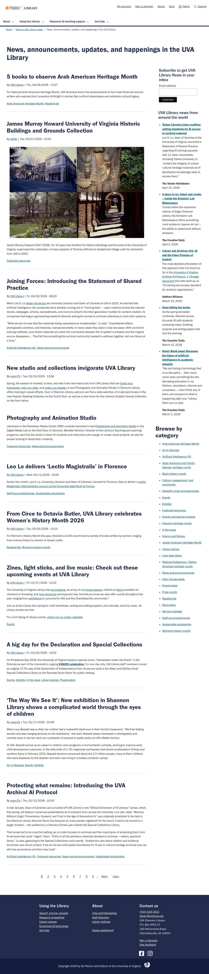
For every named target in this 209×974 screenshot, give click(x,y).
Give (171, 6)
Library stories (50, 680)
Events (11, 624)
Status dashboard (102, 930)
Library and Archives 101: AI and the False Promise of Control (179, 255)
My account (124, 6)
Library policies (101, 921)
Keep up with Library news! (29, 29)
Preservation (67, 680)
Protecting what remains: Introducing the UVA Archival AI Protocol (66, 789)
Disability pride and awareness (180, 491)
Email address (167, 85)
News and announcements (53, 347)
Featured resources (18, 260)
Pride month (169, 592)
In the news (33, 680)
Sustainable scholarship (50, 493)
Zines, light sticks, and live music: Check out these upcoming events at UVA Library (72, 571)
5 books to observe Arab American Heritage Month (72, 76)
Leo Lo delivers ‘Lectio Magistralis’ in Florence (67, 466)
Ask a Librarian (144, 6)
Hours (161, 6)
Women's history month (36, 547)
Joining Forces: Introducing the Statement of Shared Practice (74, 284)
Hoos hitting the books (176, 307)
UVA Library (17, 85)
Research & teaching (51, 917)
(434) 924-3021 (149, 911)
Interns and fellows (173, 536)
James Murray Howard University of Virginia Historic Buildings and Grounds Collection (73, 127)
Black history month (174, 473)
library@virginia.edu (152, 916)
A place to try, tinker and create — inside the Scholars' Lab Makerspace (181, 199)
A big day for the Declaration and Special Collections (74, 644)
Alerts (186, 6)
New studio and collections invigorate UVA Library (71, 367)
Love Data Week (172, 555)
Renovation (169, 605)
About (6, 21)
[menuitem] (124, 6)
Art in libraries (15, 765)
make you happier (55, 387)
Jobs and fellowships (104, 913)
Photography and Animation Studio (116, 426)
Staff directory (100, 917)
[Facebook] (142, 953)
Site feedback (148, 944)
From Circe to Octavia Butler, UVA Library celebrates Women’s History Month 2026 (74, 517)
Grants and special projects (178, 516)
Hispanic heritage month (177, 523)
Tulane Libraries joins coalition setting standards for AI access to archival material (181, 129)
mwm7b (15, 376)
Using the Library (30, 21)
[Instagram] (151, 953)
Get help (100, 21)
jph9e (13, 139)
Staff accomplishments (20, 493)
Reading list (52, 103)
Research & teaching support (67, 21)
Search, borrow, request (53, 913)
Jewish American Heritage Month (182, 542)
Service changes (172, 611)
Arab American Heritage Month (25, 103)
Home (9, 29)
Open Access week (173, 579)
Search (202, 6)
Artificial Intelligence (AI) (21, 347)
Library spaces (48, 921)
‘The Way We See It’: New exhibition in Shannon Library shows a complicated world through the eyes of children (74, 707)
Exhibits (20, 680)
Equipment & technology (53, 926)
